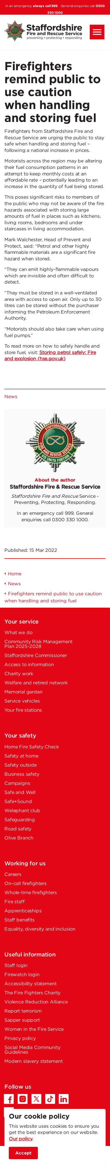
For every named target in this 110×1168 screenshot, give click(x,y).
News (10, 397)
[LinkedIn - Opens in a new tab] (64, 1099)
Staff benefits (19, 920)
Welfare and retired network (36, 683)
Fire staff (14, 902)
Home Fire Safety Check (31, 747)
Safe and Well (19, 792)
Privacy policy (20, 1038)
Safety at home (21, 756)
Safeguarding (19, 820)
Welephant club (22, 811)
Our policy (21, 1139)
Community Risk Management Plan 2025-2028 (38, 644)
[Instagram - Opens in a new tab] (22, 1099)
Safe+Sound (18, 802)
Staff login (16, 965)
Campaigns (17, 783)
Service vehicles (22, 701)
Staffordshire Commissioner (35, 655)
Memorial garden (23, 692)
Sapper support (22, 1020)
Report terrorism (23, 1011)
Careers (12, 874)
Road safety (17, 829)
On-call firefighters (25, 884)
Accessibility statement (30, 984)
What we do (18, 633)
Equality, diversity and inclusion (39, 929)
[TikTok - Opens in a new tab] (50, 1099)
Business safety (21, 774)
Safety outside (20, 765)
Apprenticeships (23, 911)
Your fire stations (23, 710)
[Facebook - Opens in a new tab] (9, 1099)
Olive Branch (18, 838)
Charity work (18, 674)
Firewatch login (22, 975)
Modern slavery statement (33, 1061)
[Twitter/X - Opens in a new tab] (36, 1099)
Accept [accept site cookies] (23, 1153)
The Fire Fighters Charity (32, 993)
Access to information (29, 665)
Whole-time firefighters (30, 893)
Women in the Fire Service (34, 1029)
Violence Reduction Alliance (36, 1002)
